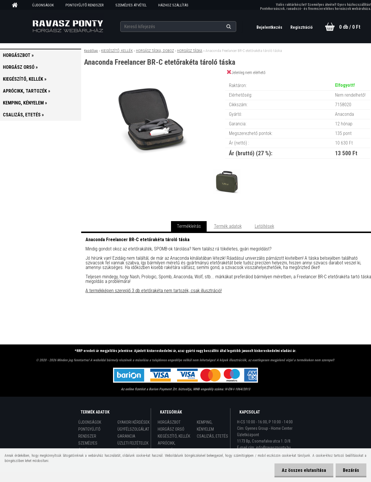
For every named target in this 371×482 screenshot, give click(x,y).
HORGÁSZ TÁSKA (189, 50)
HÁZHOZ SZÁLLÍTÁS (173, 5)
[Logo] (68, 26)
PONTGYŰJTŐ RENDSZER (85, 5)
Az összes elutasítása (304, 470)
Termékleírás (189, 226)
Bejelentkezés (270, 27)
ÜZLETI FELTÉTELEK (132, 443)
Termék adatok (228, 226)
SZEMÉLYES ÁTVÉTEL (131, 5)
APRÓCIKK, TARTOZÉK (166, 446)
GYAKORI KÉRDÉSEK (133, 422)
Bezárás (351, 470)
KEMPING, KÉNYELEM (205, 426)
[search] (236, 26)
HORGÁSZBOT (169, 422)
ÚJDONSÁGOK (43, 5)
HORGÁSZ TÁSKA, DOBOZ (155, 50)
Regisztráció (301, 27)
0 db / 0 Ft (349, 27)
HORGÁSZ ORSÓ (171, 429)
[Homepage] (16, 5)
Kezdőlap (91, 50)
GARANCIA (126, 436)
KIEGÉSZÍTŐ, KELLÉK (117, 50)
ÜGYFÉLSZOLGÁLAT (133, 429)
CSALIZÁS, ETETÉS (212, 436)
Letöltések (264, 226)
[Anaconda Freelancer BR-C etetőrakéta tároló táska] (153, 79)
